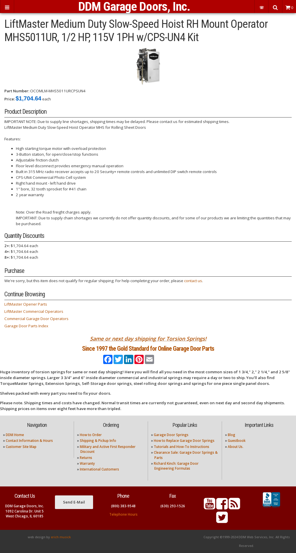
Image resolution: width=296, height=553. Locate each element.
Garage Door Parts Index (26, 325)
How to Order (91, 435)
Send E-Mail (74, 502)
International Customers (99, 469)
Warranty (87, 463)
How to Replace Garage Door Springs (184, 440)
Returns (86, 457)
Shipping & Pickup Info (98, 440)
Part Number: (16, 90)
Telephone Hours (123, 514)
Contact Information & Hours (29, 440)
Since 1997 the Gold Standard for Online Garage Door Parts (148, 348)
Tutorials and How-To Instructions (181, 446)
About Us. (235, 446)
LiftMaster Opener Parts (25, 304)
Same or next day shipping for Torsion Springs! (148, 338)
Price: (9, 99)
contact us (193, 280)
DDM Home (15, 435)
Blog (231, 435)
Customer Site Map (21, 446)
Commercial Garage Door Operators (36, 318)
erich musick (61, 537)
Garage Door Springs (171, 435)
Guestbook (236, 440)
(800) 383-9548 (123, 506)
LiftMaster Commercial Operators (33, 311)
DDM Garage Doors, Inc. (134, 6)
